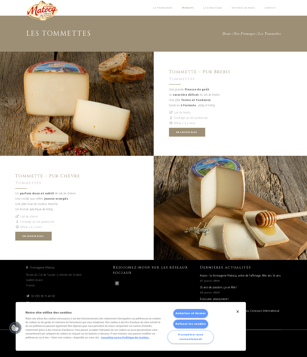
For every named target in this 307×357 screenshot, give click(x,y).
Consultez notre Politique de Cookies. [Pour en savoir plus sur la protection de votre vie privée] (125, 338)
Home (226, 34)
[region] (131, 326)
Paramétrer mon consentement (190, 337)
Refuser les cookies (190, 324)
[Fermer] (237, 311)
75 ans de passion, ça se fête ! (218, 287)
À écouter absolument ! (214, 299)
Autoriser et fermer (190, 313)
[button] (15, 328)
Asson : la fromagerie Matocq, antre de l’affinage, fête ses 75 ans (240, 275)
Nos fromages (244, 34)
